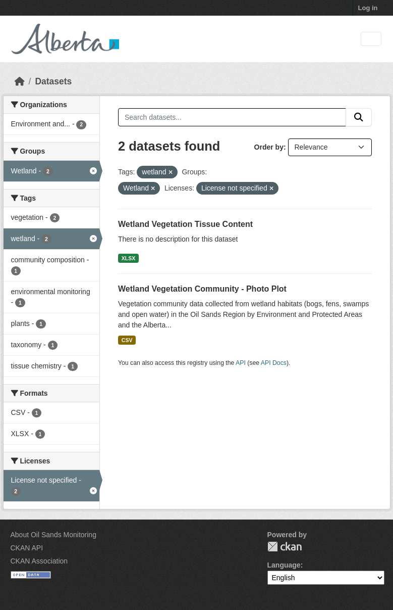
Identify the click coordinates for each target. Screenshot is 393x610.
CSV (127, 340)
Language (284, 565)
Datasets (53, 81)
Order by (269, 147)
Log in (368, 8)
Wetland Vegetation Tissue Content (185, 224)
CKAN (284, 546)
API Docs (274, 362)
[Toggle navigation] (371, 39)
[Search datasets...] (232, 117)
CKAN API (27, 548)
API (241, 362)
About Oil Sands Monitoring (53, 535)
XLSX (128, 258)
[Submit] (359, 117)
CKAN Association (39, 561)
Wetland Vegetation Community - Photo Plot (202, 289)
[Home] (20, 81)
